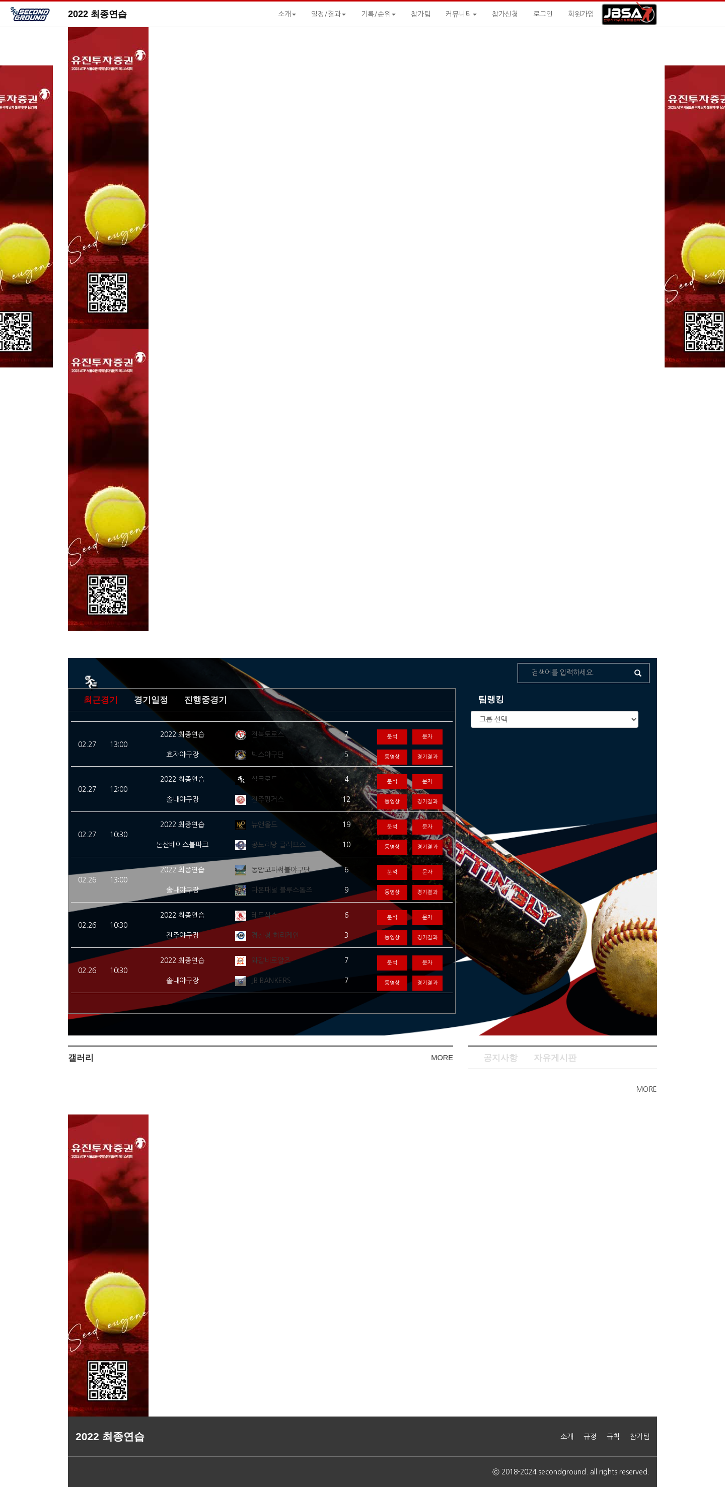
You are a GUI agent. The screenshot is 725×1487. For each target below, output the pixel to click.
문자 (427, 736)
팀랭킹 (491, 699)
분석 (392, 736)
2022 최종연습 (97, 14)
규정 (590, 1436)
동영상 (392, 757)
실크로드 (264, 779)
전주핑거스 (267, 799)
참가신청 (505, 14)
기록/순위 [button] (378, 14)
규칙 (613, 1436)
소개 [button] (287, 14)
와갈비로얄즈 (271, 960)
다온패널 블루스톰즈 (281, 890)
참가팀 (420, 14)
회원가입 (581, 14)
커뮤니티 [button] (461, 14)
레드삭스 (264, 915)
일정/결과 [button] (328, 14)
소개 (566, 1436)
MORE (442, 1058)
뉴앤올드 (264, 824)
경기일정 (151, 700)
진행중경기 (205, 700)
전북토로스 (267, 734)
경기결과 (427, 757)
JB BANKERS (271, 980)
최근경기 (101, 700)
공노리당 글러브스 (278, 844)
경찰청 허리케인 (275, 935)
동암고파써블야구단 (280, 869)
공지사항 (500, 1058)
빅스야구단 (267, 754)
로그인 (543, 14)
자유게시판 (555, 1058)
